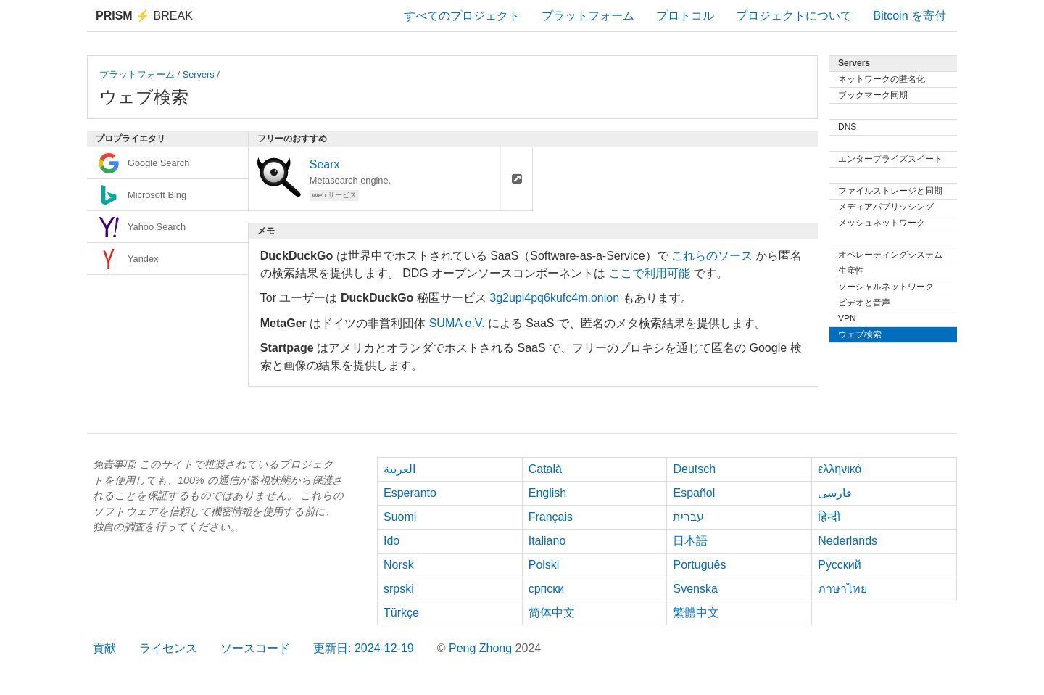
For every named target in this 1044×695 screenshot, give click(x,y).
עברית (688, 517)
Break (144, 15)
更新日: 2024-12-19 (363, 648)
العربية (399, 469)
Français (551, 517)
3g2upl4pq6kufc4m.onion (554, 298)
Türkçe (401, 612)
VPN (847, 318)
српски (547, 589)
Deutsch (694, 469)
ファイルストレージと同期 (890, 191)
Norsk (399, 565)
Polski (544, 565)
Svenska (695, 589)
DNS (847, 127)
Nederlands (847, 541)
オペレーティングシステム (890, 255)
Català (545, 469)
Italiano (547, 541)
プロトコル (685, 15)
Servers (199, 74)
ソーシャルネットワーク (886, 286)
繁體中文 (696, 612)
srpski (399, 589)
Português (699, 565)
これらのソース (712, 256)
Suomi (400, 517)
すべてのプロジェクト (462, 15)
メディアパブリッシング (886, 207)
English (547, 493)
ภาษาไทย (842, 589)
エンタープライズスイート (890, 159)
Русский (839, 565)
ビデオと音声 (864, 302)
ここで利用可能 (649, 273)
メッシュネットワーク (881, 223)
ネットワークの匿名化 (881, 79)
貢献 (104, 648)
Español (694, 493)
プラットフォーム (588, 15)
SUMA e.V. (457, 323)
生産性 (851, 271)
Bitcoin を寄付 (910, 15)
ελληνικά (840, 469)
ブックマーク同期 (873, 95)
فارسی (835, 493)
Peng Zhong (482, 648)
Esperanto (410, 493)
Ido (391, 541)
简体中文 (552, 612)
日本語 (690, 541)
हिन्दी (829, 517)
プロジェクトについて (794, 15)
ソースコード (255, 648)
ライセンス (168, 648)
